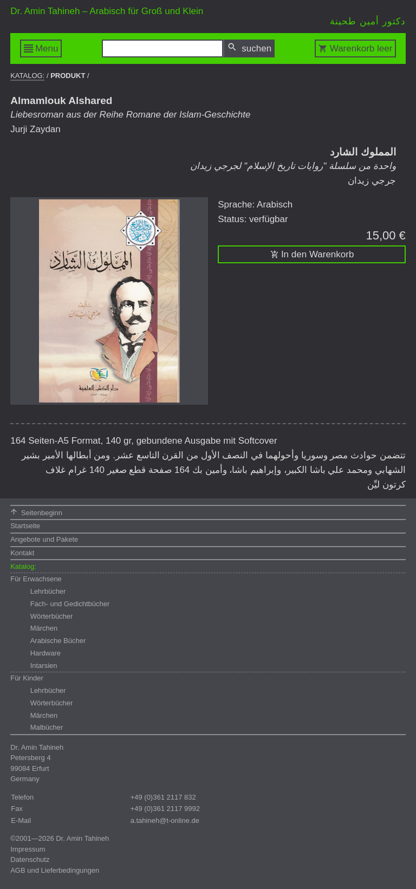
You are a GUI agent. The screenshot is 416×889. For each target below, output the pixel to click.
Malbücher (46, 727)
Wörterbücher (51, 616)
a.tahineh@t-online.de (165, 820)
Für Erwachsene (36, 579)
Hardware (45, 653)
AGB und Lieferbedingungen (54, 870)
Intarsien (43, 665)
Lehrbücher (48, 591)
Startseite (25, 526)
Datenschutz (29, 859)
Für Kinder (26, 678)
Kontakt (22, 553)
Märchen (44, 628)
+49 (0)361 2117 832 (163, 797)
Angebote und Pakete (44, 539)
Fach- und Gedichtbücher (70, 604)
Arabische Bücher (58, 641)
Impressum (27, 849)
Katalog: (27, 76)
